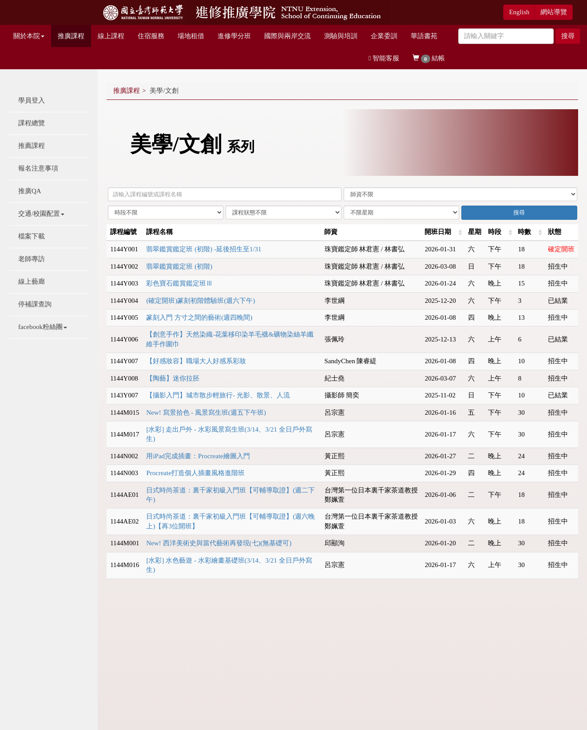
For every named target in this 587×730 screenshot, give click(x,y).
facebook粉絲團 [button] (42, 326)
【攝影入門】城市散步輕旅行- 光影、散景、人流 (218, 395)
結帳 (428, 59)
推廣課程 (71, 36)
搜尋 (568, 36)
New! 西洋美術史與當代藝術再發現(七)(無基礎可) (218, 543)
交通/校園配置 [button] (41, 213)
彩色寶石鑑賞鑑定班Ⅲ (179, 283)
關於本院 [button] (28, 36)
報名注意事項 (38, 168)
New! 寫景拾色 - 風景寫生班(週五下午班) (206, 412)
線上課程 (111, 36)
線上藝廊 (31, 281)
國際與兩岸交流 (287, 36)
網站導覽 (553, 12)
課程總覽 (31, 123)
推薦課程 (31, 145)
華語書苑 (424, 36)
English (519, 12)
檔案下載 (31, 236)
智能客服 (384, 58)
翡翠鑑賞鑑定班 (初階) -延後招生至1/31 (203, 249)
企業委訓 (384, 36)
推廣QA (29, 190)
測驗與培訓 (340, 36)
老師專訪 (31, 258)
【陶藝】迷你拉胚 (172, 378)
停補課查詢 (35, 304)
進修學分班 (234, 36)
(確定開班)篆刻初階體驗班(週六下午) (200, 300)
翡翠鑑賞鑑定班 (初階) (179, 266)
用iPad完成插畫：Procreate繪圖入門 (198, 456)
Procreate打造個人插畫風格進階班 (195, 472)
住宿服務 (151, 36)
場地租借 (191, 36)
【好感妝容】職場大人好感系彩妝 (196, 361)
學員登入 (31, 100)
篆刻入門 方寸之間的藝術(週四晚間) (199, 317)
